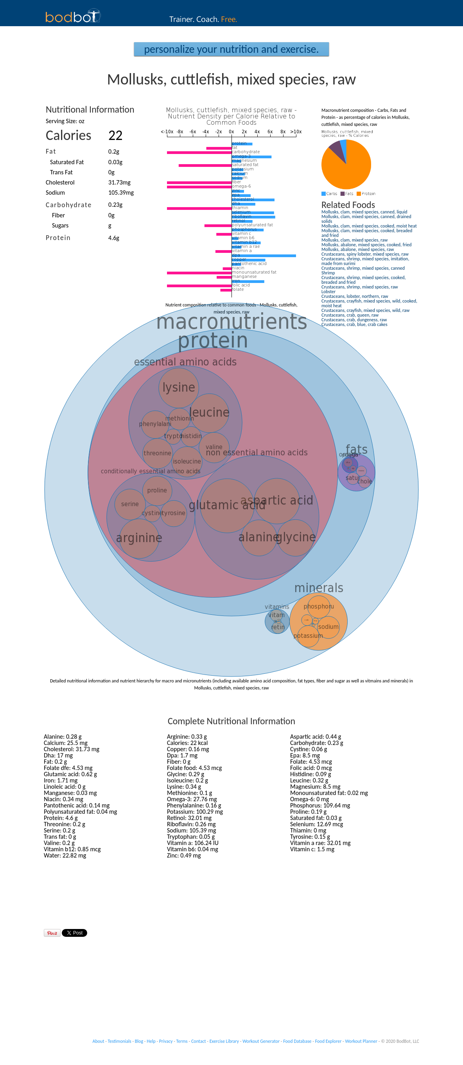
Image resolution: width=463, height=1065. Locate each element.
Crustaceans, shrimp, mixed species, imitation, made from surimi (365, 261)
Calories (69, 135)
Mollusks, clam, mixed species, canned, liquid (364, 212)
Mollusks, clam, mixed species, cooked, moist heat (369, 226)
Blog (139, 1041)
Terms (182, 1041)
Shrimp (328, 273)
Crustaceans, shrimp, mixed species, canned (363, 268)
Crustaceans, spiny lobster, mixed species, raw (365, 254)
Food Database (297, 1041)
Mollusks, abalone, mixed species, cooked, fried (366, 244)
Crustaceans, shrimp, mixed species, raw (359, 287)
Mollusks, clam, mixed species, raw (354, 240)
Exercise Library (224, 1041)
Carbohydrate (69, 204)
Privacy (166, 1041)
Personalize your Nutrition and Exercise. (231, 49)
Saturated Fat (67, 162)
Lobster (328, 291)
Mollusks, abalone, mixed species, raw (357, 249)
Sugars (60, 225)
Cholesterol (60, 182)
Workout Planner (361, 1041)
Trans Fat (61, 172)
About (98, 1041)
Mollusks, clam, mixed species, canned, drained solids (366, 219)
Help (151, 1041)
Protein (58, 237)
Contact (198, 1041)
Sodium (55, 192)
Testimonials (119, 1041)
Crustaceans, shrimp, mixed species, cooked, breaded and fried (363, 280)
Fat (51, 151)
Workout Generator (261, 1041)
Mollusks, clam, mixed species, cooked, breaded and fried (366, 233)
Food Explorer (328, 1041)
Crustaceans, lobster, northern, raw (354, 296)
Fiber (58, 215)
